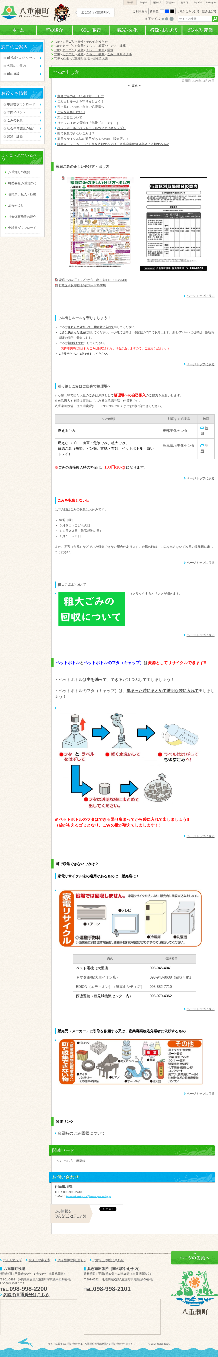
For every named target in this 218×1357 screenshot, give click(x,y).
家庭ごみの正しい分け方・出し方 (80, 96)
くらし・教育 (91, 30)
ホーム (18, 30)
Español (197, 2)
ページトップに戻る (201, 296)
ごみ (58, 1161)
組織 (65, 58)
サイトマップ (12, 1260)
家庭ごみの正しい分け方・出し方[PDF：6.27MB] (93, 280)
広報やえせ (16, 205)
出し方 (68, 1161)
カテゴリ (68, 41)
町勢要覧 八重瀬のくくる (24, 183)
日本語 (130, 2)
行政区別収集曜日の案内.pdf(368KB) (82, 285)
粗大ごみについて (69, 117)
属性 (80, 41)
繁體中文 (170, 2)
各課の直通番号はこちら (26, 1294)
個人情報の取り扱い (72, 1260)
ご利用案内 (140, 11)
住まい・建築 (116, 45)
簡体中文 (157, 2)
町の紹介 (54, 30)
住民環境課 (100, 58)
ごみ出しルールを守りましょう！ (80, 101)
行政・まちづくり (164, 30)
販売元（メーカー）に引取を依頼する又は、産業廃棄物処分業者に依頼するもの (113, 144)
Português (211, 2)
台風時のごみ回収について (81, 1133)
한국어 (184, 2)
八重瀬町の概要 (19, 172)
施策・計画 (15, 136)
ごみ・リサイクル (119, 54)
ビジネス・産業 (200, 30)
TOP (57, 41)
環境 (110, 50)
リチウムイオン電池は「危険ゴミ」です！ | (87, 123)
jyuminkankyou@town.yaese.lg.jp (88, 1196)
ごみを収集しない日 (71, 112)
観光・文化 (127, 30)
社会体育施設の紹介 (21, 128)
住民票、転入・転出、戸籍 (24, 194)
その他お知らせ (97, 41)
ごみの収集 (15, 120)
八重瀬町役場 (80, 58)
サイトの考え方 (39, 1260)
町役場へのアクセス (21, 57)
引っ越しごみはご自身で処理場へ (80, 107)
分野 (80, 45)
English (143, 2)
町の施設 (13, 73)
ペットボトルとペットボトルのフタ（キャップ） (91, 128)
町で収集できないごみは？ (76, 133)
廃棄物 (81, 1161)
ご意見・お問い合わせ (108, 1260)
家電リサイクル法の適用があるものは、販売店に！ (93, 138)
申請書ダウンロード (21, 104)
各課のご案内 (16, 65)
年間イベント (16, 112)
